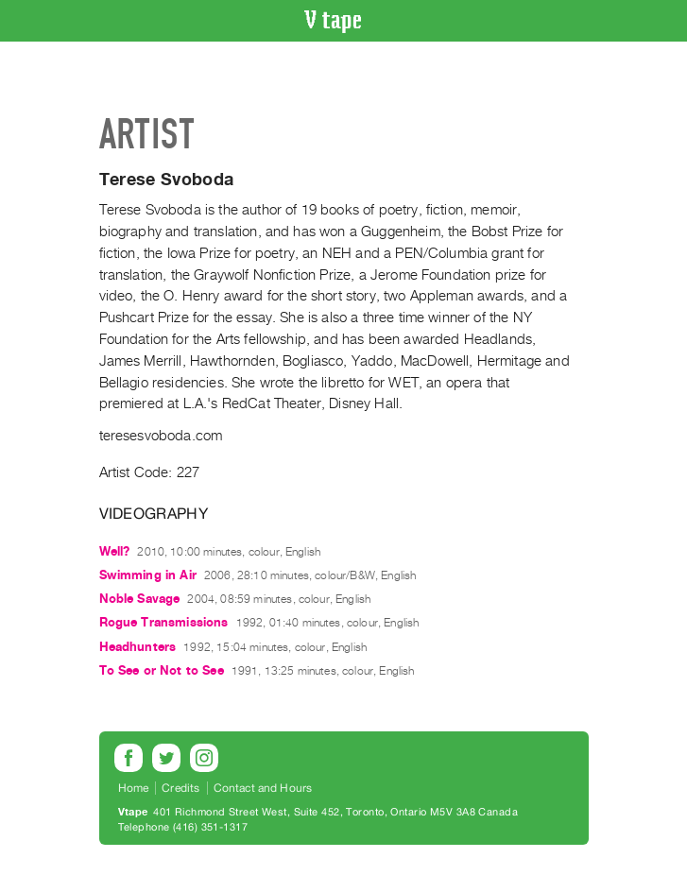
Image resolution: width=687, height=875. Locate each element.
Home (133, 788)
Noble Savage (139, 599)
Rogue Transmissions (164, 622)
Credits (180, 788)
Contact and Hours (263, 788)
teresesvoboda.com (161, 435)
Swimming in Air (148, 575)
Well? (114, 551)
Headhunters (138, 647)
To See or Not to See (161, 670)
